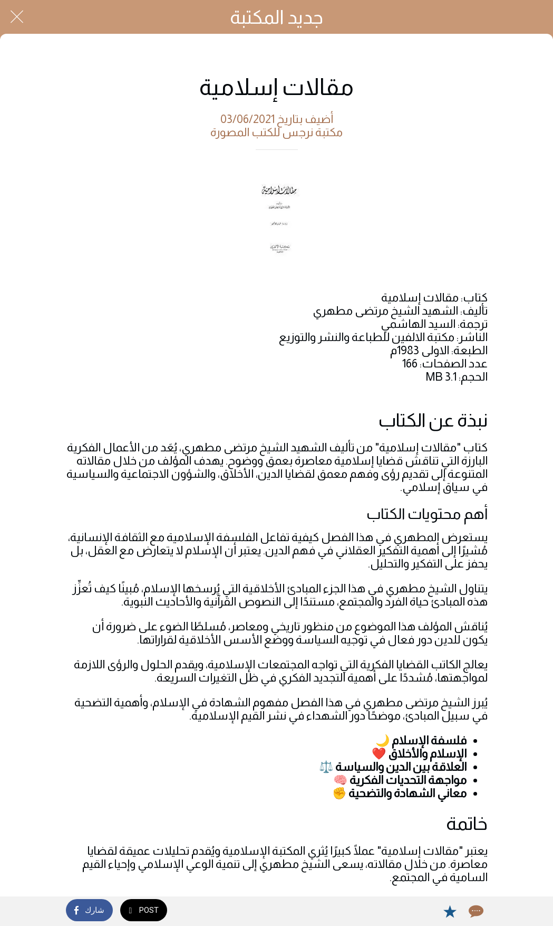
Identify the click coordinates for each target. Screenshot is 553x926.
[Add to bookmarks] (449, 911)
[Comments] (475, 911)
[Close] (17, 17)
